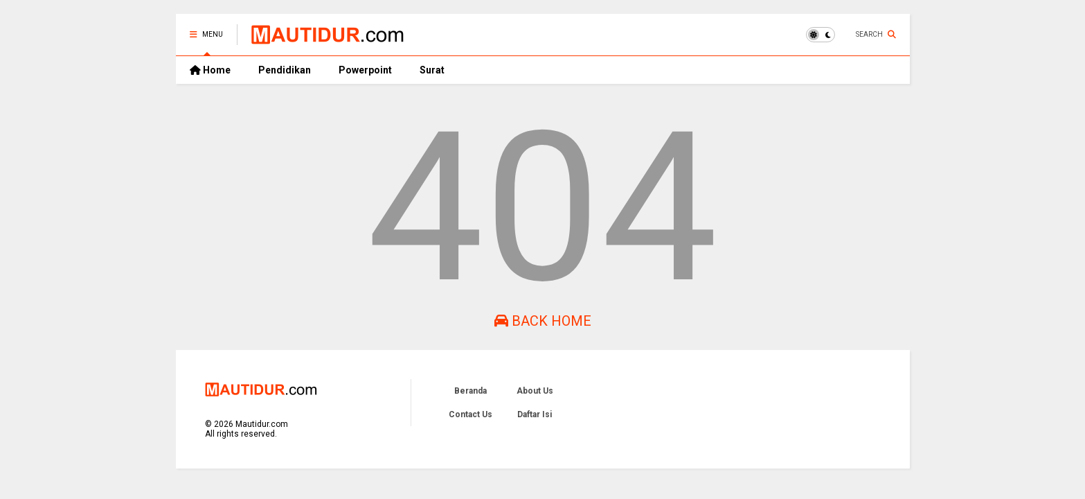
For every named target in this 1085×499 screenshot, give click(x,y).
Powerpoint (365, 70)
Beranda (470, 391)
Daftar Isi (534, 414)
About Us (535, 391)
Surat (432, 70)
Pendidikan (284, 70)
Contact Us (470, 414)
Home (210, 70)
